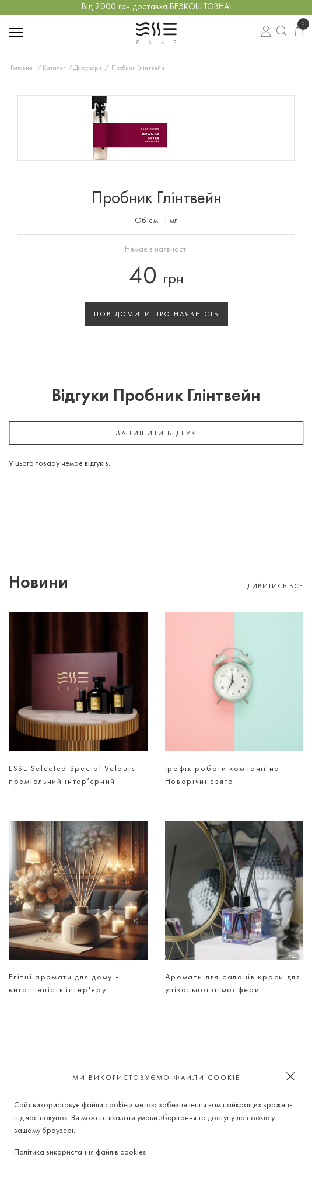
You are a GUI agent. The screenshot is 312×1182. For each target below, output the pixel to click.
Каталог (54, 68)
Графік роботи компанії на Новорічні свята (223, 775)
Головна (21, 68)
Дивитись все (275, 586)
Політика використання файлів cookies (80, 1152)
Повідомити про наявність (156, 314)
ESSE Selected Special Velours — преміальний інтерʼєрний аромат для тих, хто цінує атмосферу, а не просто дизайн (77, 777)
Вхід (266, 33)
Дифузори (87, 68)
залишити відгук (156, 433)
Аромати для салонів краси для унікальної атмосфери (233, 984)
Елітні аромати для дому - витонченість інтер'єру (64, 984)
